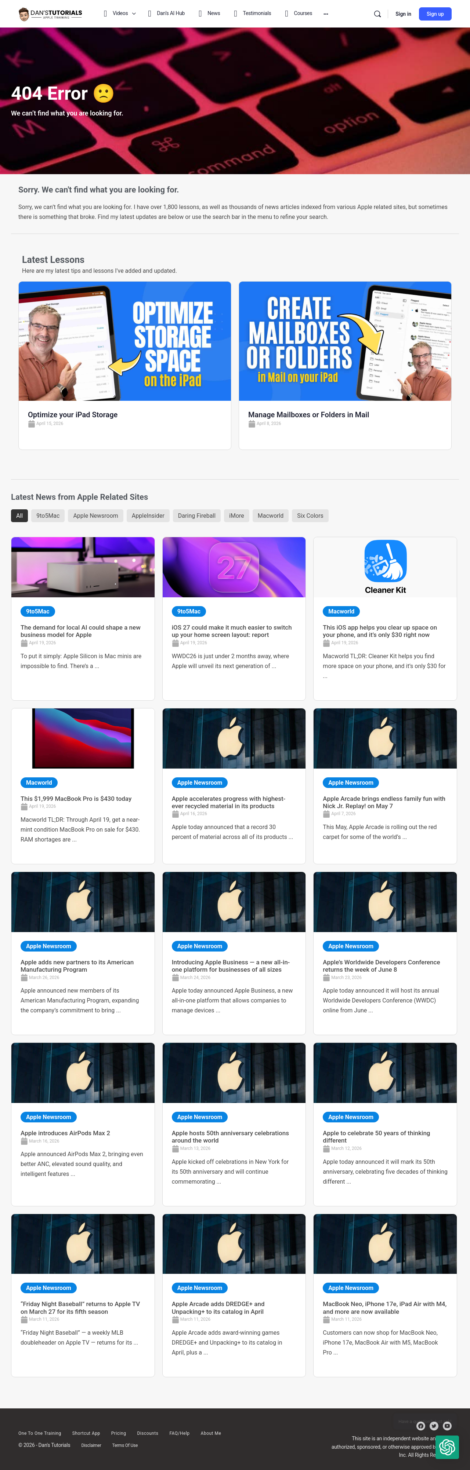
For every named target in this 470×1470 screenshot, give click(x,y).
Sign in (403, 14)
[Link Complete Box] (83, 618)
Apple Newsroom (95, 515)
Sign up (435, 14)
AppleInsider (148, 515)
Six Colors (310, 515)
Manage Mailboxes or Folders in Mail (308, 414)
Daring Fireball (197, 515)
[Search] (377, 14)
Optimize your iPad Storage (73, 414)
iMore (236, 515)
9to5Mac (47, 515)
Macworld (271, 515)
